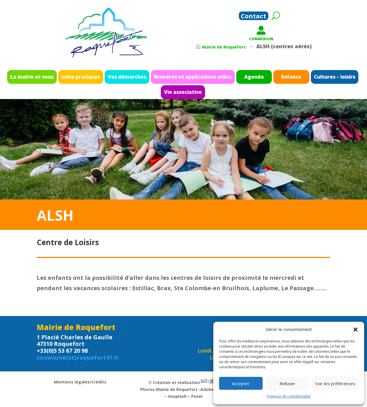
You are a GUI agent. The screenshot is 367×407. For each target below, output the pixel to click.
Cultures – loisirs (291, 78)
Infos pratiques (110, 78)
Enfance (260, 78)
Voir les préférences (335, 383)
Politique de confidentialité (289, 396)
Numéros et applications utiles (190, 78)
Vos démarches (143, 78)
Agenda (234, 78)
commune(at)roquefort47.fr (78, 357)
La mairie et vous (75, 78)
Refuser (287, 383)
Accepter (241, 383)
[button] (355, 329)
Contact (253, 17)
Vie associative (182, 89)
